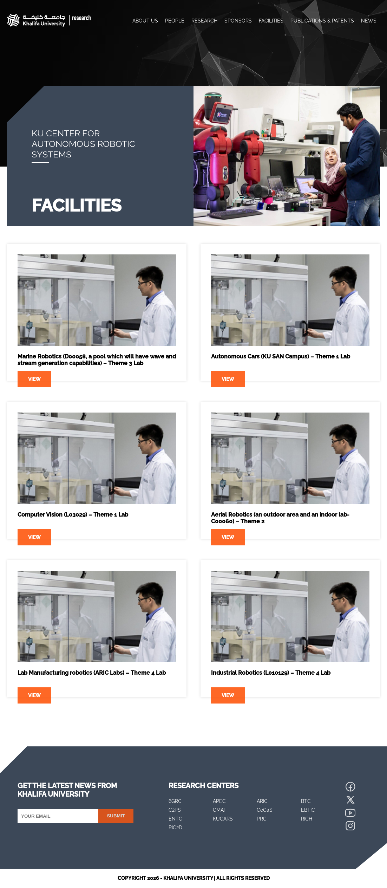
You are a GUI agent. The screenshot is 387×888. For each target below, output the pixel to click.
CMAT (220, 810)
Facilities (271, 21)
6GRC (175, 801)
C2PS (175, 810)
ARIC (262, 801)
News (368, 21)
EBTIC (308, 810)
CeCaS (265, 810)
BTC (306, 801)
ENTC (175, 819)
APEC (219, 801)
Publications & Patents (322, 21)
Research (204, 21)
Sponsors (238, 21)
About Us (145, 21)
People (174, 21)
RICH (306, 819)
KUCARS (223, 819)
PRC (262, 819)
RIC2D (175, 827)
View (34, 379)
